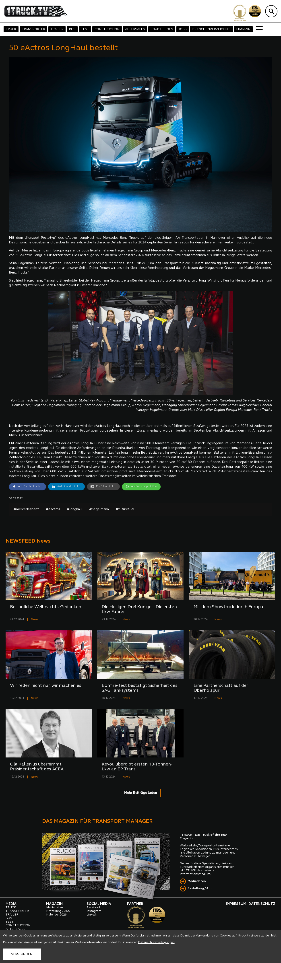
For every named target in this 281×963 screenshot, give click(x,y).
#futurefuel (125, 509)
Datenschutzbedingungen (156, 942)
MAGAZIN (243, 29)
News (34, 619)
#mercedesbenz (26, 509)
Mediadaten (197, 881)
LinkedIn (92, 914)
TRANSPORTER (33, 29)
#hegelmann (99, 509)
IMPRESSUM (236, 904)
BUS (72, 29)
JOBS (183, 29)
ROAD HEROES (162, 29)
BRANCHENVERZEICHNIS (211, 29)
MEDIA (11, 904)
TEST (85, 29)
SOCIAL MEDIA (99, 904)
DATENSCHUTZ (261, 904)
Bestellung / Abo (200, 888)
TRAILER (57, 29)
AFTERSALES (135, 29)
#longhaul (75, 509)
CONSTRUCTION (107, 29)
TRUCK (11, 29)
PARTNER (135, 904)
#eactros (53, 509)
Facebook (94, 907)
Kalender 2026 (56, 914)
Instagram (94, 911)
